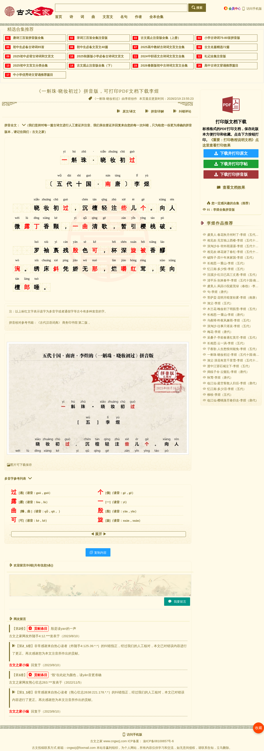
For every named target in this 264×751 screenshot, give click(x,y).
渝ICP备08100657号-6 (158, 741)
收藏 (258, 728)
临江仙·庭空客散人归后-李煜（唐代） (230, 383)
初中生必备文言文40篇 (92, 47)
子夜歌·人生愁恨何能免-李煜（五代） (230, 349)
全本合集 (156, 17)
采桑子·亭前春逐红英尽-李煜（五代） (230, 337)
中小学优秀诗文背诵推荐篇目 (33, 74)
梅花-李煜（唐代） (218, 332)
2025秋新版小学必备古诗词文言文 (100, 56)
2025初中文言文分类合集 (30, 65)
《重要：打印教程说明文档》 (232, 140)
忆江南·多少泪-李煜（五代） (224, 389)
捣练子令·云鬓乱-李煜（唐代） (226, 372)
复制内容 (98, 552)
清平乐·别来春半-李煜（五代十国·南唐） (232, 280)
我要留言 (177, 601)
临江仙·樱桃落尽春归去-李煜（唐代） (230, 400)
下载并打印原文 (231, 153)
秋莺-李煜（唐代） (218, 377)
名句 (123, 17)
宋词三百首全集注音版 (92, 38)
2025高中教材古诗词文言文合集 (162, 47)
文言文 (108, 17)
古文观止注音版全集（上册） (161, 38)
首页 (58, 17)
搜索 (197, 7)
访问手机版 (252, 8)
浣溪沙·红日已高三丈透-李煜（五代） (230, 274)
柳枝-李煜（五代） (218, 394)
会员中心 (232, 8)
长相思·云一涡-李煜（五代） (224, 343)
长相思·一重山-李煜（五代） (224, 263)
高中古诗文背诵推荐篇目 (221, 65)
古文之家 (96, 741)
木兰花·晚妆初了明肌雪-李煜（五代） (230, 309)
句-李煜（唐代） (216, 292)
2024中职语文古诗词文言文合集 (162, 56)
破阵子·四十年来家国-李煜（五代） (229, 257)
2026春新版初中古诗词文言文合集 (164, 65)
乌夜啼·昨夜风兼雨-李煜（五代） (227, 320)
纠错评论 (182, 111)
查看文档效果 (231, 187)
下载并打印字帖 (231, 164)
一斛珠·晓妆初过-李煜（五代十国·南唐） (232, 354)
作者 (138, 17)
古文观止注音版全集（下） (95, 65)
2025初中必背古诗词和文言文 (33, 56)
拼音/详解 (154, 111)
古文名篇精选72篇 (216, 47)
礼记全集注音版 (215, 56)
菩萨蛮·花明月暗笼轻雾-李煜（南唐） (230, 297)
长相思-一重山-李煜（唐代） (224, 314)
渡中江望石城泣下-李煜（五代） (227, 366)
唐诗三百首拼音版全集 (28, 38)
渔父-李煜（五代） (218, 303)
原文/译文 (126, 111)
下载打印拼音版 (231, 174)
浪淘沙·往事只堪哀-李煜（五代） (227, 326)
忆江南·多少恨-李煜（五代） (224, 269)
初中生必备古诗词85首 (28, 47)
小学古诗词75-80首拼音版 (222, 38)
